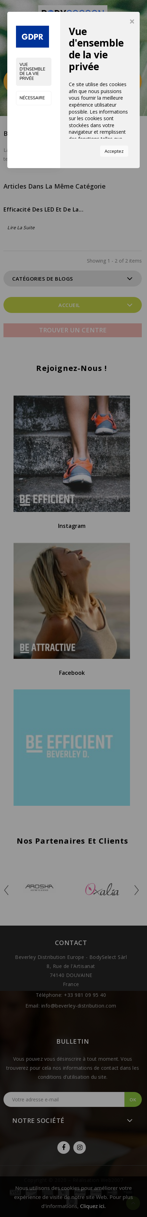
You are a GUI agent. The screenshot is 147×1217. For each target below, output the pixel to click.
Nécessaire (32, 98)
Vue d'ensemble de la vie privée (32, 71)
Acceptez (114, 151)
